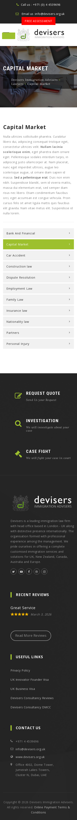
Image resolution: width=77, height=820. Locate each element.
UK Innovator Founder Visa (29, 680)
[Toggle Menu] (8, 36)
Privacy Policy (20, 670)
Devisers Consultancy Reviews (32, 698)
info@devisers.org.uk (30, 749)
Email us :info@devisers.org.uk (43, 14)
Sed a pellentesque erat (31, 177)
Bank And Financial (20, 233)
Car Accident (15, 255)
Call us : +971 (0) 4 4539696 (41, 5)
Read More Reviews (31, 635)
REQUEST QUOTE (43, 393)
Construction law (19, 266)
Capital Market (17, 244)
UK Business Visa (22, 689)
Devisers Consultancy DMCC (30, 707)
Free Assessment (38, 21)
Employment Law (19, 288)
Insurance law (16, 311)
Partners (12, 333)
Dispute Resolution (20, 277)
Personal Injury (17, 344)
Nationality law (17, 322)
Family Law (14, 299)
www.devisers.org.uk (30, 757)
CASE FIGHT (38, 451)
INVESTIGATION (42, 420)
